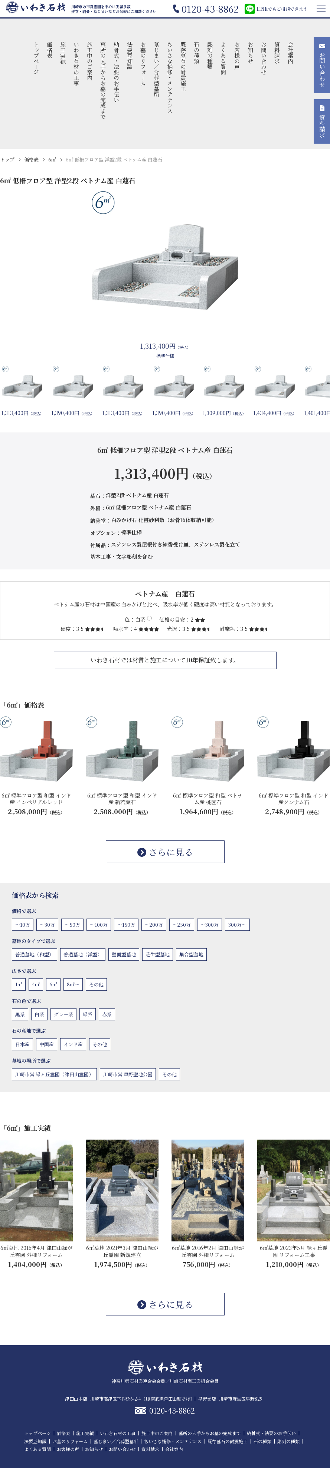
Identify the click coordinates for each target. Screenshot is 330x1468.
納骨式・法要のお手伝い (116, 72)
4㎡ (36, 984)
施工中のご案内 (90, 60)
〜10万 (22, 924)
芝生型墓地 (158, 954)
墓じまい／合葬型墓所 (157, 69)
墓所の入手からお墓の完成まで (103, 80)
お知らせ (250, 52)
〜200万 (154, 924)
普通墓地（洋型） (82, 954)
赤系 (107, 1014)
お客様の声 (237, 55)
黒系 (20, 1014)
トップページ (36, 58)
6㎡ (52, 159)
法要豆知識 (130, 55)
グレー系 (63, 1014)
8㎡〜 (73, 984)
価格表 (49, 49)
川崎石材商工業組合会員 (194, 1381)
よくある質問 (224, 58)
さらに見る (165, 851)
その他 (96, 984)
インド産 (73, 1044)
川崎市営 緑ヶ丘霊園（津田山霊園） (54, 1074)
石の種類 (197, 52)
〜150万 (126, 924)
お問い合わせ (264, 58)
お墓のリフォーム (143, 63)
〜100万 (99, 924)
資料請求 (277, 52)
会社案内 (290, 52)
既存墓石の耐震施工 (183, 66)
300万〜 (237, 924)
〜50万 (72, 924)
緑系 (87, 1014)
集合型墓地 (191, 954)
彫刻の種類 (210, 55)
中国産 (46, 1044)
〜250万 (182, 924)
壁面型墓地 (124, 954)
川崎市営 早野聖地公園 (128, 1074)
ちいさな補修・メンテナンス (170, 77)
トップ (7, 159)
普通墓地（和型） (34, 954)
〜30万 (47, 924)
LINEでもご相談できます (276, 9)
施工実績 (63, 52)
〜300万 (209, 924)
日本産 (22, 1044)
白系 (39, 1014)
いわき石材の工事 (76, 63)
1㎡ (18, 984)
